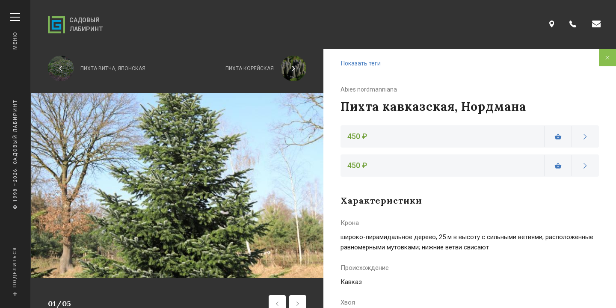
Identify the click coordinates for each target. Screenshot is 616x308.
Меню (15, 31)
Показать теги (361, 63)
